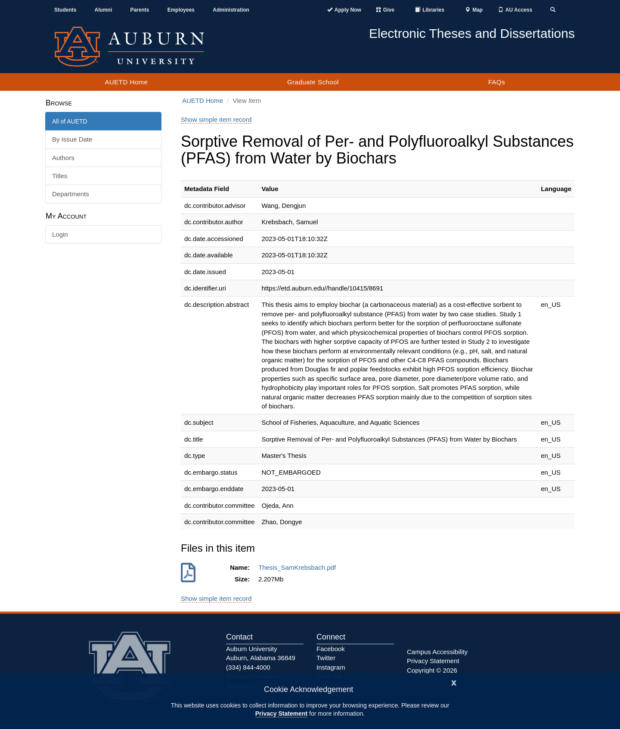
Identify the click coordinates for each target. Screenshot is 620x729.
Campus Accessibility (437, 651)
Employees (181, 10)
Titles (59, 175)
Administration (231, 10)
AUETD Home (126, 82)
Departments (70, 194)
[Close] (453, 681)
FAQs (496, 82)
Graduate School (313, 82)
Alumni (103, 10)
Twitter (325, 657)
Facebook (330, 648)
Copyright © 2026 (432, 670)
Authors (63, 157)
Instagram (330, 667)
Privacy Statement (281, 713)
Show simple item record (216, 119)
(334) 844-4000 (248, 667)
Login (60, 234)
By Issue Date (72, 139)
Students (65, 10)
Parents (139, 10)
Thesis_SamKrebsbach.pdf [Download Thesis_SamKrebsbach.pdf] (298, 567)
